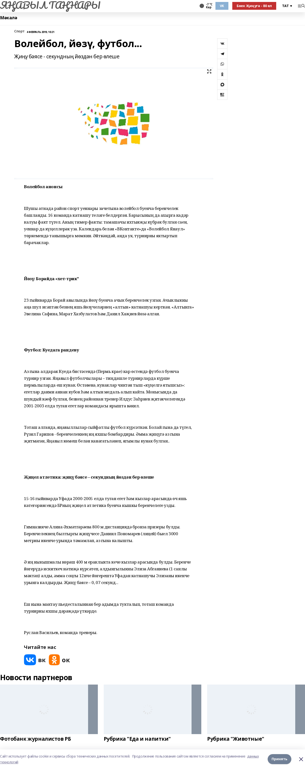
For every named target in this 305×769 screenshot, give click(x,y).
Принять (279, 759)
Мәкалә (8, 17)
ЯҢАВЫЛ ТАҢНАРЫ (50, 5)
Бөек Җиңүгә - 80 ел (254, 5)
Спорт (19, 31)
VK (222, 5)
